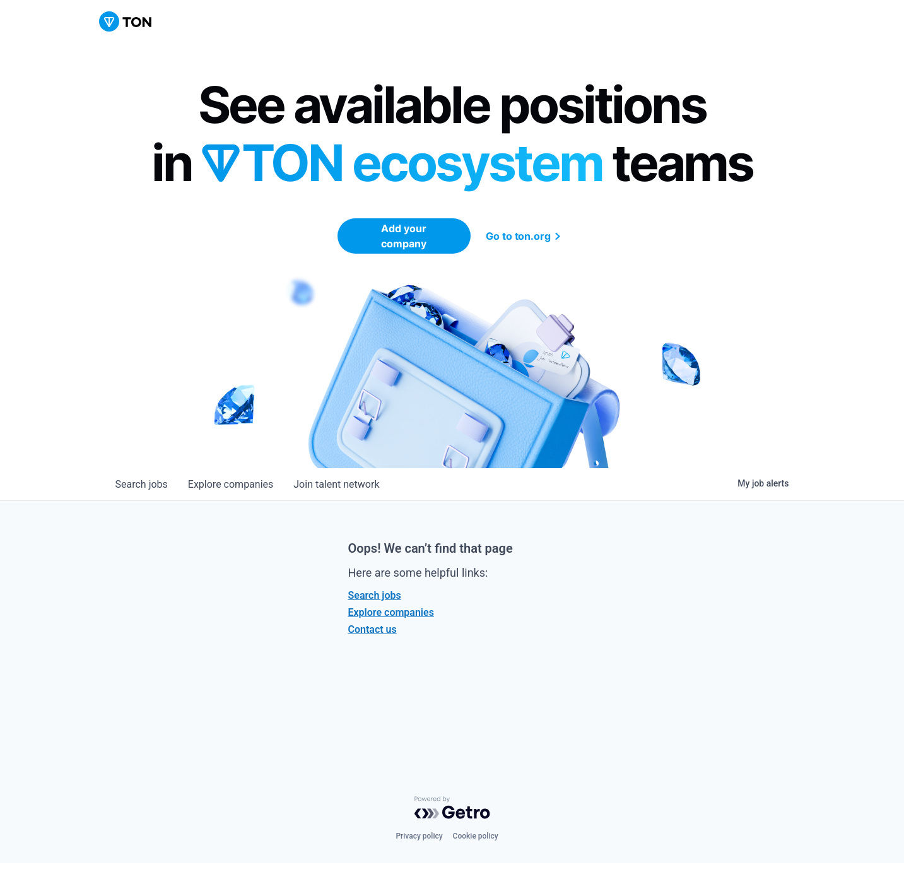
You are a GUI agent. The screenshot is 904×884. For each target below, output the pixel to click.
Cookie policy (475, 836)
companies (230, 484)
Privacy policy (419, 836)
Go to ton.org (525, 236)
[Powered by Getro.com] (452, 807)
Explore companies (391, 612)
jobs (141, 484)
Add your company (403, 236)
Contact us (372, 629)
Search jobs (374, 595)
